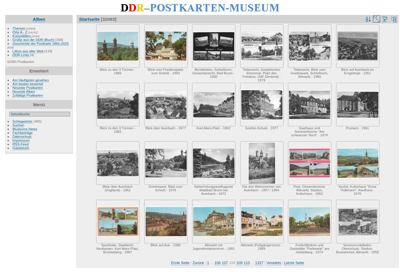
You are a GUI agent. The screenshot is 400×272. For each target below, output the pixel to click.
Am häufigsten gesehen (31, 80)
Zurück (198, 263)
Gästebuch (21, 148)
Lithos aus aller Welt (28, 51)
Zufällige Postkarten (28, 95)
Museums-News (25, 129)
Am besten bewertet (28, 84)
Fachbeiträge (23, 133)
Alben (39, 19)
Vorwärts (274, 263)
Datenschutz (22, 136)
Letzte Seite (294, 263)
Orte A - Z (20, 32)
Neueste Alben (24, 91)
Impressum (21, 140)
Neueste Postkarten (28, 87)
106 (217, 263)
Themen (19, 28)
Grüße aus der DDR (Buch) (34, 40)
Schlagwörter (23, 121)
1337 (259, 263)
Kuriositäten (22, 36)
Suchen (18, 125)
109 (239, 263)
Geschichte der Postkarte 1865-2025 (41, 43)
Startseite (89, 19)
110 (247, 263)
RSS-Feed (21, 144)
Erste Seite (180, 263)
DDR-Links (21, 55)
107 (225, 263)
